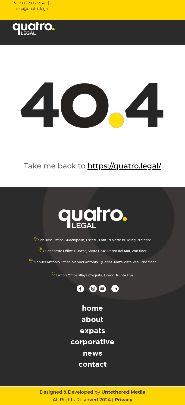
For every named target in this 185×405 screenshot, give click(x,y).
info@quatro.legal (32, 8)
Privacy (123, 399)
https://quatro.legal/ (124, 165)
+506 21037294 (31, 3)
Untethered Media (123, 392)
